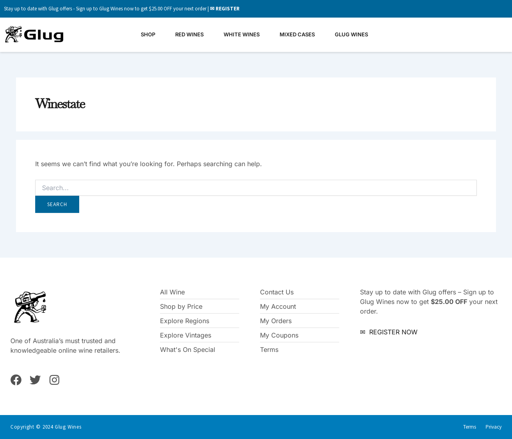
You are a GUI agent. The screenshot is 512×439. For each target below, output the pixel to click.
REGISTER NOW (392, 332)
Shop (148, 34)
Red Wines (189, 34)
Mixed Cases (297, 34)
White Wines (242, 34)
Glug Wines (351, 34)
